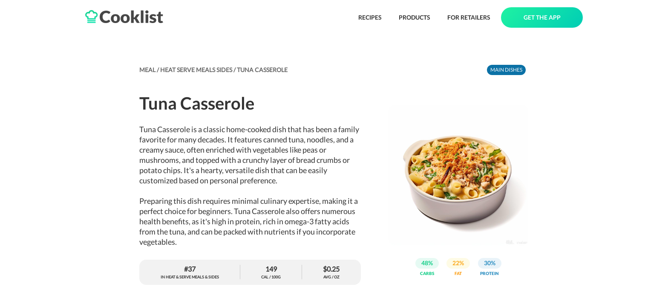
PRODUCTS (414, 17)
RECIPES (370, 17)
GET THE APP (542, 17)
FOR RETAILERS (468, 17)
